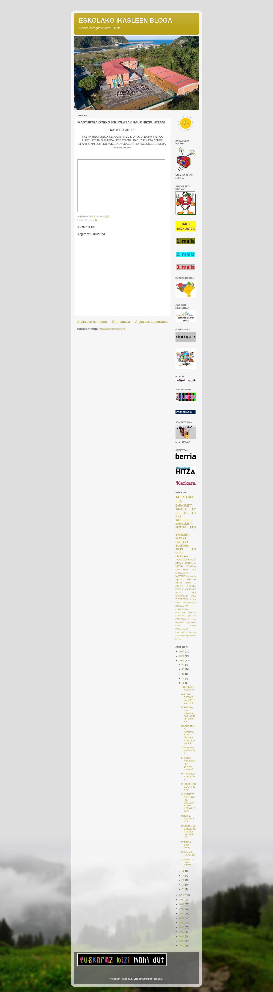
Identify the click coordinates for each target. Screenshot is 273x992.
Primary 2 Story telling (186, 844)
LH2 (193, 509)
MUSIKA (181, 538)
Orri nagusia (121, 321)
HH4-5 (179, 592)
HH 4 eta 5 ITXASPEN (188, 853)
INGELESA (183, 534)
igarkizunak (191, 636)
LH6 (194, 569)
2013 (182, 927)
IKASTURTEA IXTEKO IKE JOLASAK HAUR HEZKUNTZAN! (188, 802)
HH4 (178, 516)
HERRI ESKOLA (186, 566)
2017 (182, 908)
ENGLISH (182, 542)
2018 (182, 904)
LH (194, 579)
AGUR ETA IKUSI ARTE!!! (187, 862)
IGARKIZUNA (182, 596)
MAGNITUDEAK (182, 629)
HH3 (193, 527)
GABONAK (190, 589)
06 (183, 683)
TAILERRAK (182, 556)
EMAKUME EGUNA (186, 612)
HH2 (178, 531)
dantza (179, 583)
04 (183, 875)
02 (183, 884)
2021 (182, 660)
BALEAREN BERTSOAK (188, 750)
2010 (182, 941)
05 (183, 871)
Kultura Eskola (186, 626)
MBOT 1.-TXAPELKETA (187, 818)
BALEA (192, 559)
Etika (188, 616)
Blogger (138, 979)
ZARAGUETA (184, 523)
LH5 (178, 569)
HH (91, 220)
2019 (182, 899)
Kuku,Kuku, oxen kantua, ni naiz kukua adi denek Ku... (188, 714)
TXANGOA (181, 559)
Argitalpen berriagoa (92, 321)
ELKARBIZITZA (182, 609)
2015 (182, 918)
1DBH (188, 583)
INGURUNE (183, 520)
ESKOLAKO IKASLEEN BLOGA (125, 20)
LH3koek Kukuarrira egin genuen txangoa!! (188, 764)
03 (183, 880)
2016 (182, 913)
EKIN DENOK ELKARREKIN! (188, 787)
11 (183, 669)
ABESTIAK (185, 497)
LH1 (185, 512)
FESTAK (181, 527)
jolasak (179, 563)
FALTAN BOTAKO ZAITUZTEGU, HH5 (188, 698)
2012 (182, 931)
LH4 (193, 512)
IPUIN (179, 549)
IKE (96, 220)
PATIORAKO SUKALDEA (188, 776)
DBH (185, 569)
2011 (182, 936)
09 (183, 678)
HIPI (194, 592)
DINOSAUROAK (182, 606)
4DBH (178, 603)
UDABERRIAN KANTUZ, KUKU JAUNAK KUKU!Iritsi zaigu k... (188, 734)
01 (183, 889)
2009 (182, 945)
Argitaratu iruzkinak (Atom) (112, 328)
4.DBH (193, 599)
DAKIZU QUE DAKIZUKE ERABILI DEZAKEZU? (188, 832)
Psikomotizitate (182, 632)
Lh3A (193, 596)
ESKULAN (180, 616)
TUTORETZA (182, 599)
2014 (182, 922)
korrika (178, 639)
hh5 (179, 501)
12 (183, 664)
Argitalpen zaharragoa (151, 321)
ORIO (179, 552)
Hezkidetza (191, 622)
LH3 (193, 549)
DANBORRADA (189, 603)
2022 (182, 656)
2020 (182, 895)
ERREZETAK (182, 573)
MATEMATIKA (182, 576)
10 (183, 674)
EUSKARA (182, 545)
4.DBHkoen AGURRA (187, 688)
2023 (182, 651)
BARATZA (190, 563)
